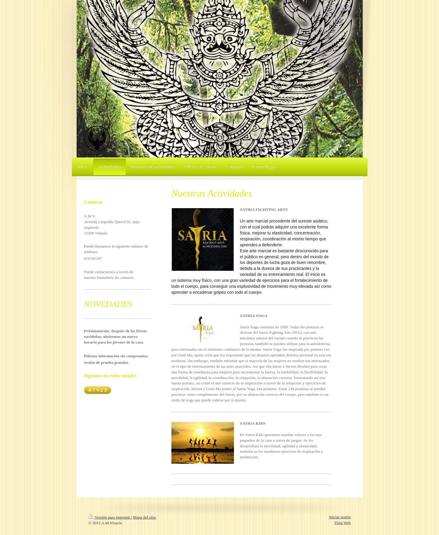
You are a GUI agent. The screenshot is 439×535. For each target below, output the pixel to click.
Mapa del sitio (144, 517)
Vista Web (342, 522)
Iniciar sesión (339, 517)
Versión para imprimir (110, 517)
